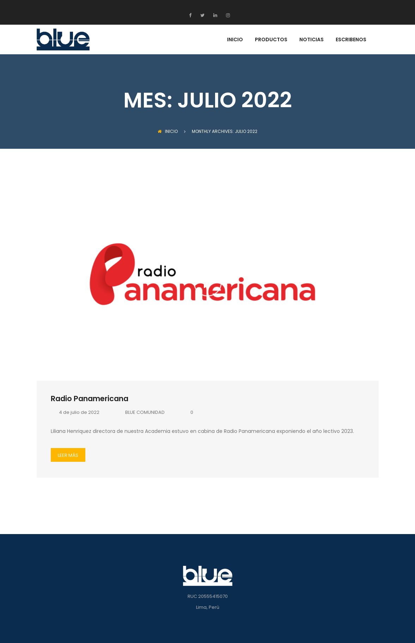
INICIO (235, 40)
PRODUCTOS (271, 40)
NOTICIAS (311, 40)
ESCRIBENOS (351, 40)
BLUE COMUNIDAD (141, 412)
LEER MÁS (68, 455)
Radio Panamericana (89, 398)
